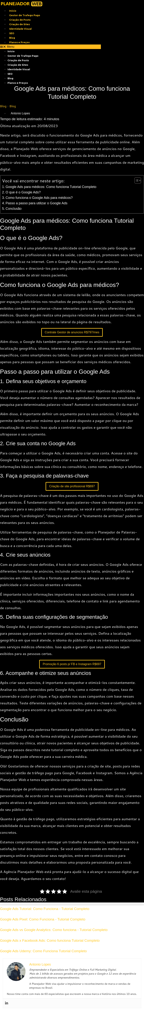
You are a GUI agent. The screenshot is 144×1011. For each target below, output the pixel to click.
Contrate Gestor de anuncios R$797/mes (72, 332)
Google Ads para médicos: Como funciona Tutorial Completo (51, 187)
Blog (12, 37)
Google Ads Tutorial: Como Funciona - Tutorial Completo (44, 909)
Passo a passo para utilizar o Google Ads (37, 203)
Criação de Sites (19, 24)
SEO (11, 33)
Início (12, 10)
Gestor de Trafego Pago (24, 15)
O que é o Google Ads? (23, 192)
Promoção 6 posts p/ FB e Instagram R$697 (72, 664)
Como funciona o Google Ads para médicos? (39, 198)
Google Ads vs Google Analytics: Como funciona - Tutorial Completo (53, 930)
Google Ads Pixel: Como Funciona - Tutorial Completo (42, 919)
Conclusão (14, 208)
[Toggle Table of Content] (136, 180)
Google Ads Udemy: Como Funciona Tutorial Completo (43, 951)
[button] (50, 47)
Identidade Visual (20, 28)
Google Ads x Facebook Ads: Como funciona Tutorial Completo (50, 940)
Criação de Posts (20, 19)
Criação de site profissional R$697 (72, 486)
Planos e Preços (19, 42)
